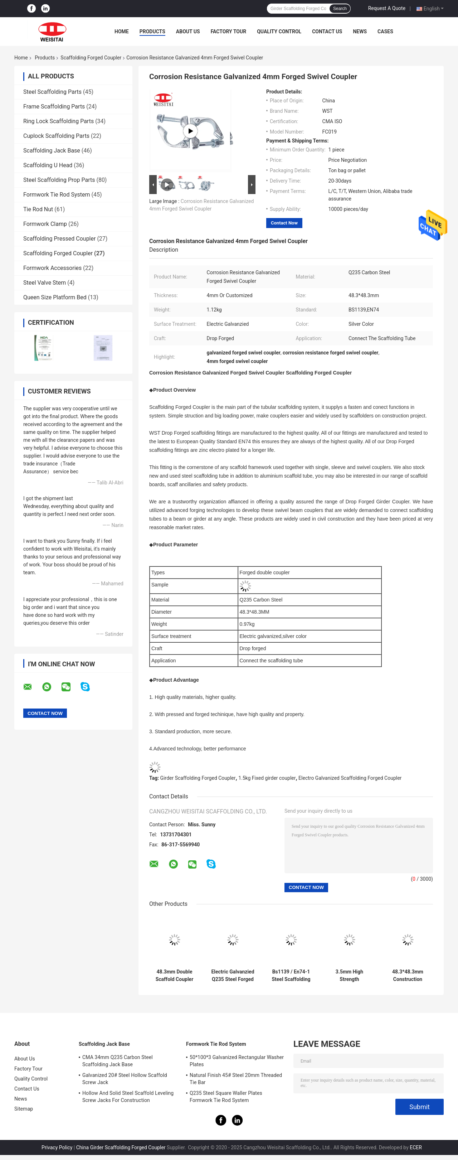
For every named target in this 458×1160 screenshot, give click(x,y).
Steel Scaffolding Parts (52, 91)
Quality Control (279, 31)
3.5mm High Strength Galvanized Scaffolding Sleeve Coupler (349, 975)
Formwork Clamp (45, 224)
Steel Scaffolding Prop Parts (59, 180)
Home (121, 31)
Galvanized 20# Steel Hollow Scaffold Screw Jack (124, 1078)
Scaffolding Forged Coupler (90, 58)
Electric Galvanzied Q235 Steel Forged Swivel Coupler (232, 975)
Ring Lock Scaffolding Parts (58, 121)
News (360, 31)
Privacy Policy (57, 1147)
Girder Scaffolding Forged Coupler (198, 778)
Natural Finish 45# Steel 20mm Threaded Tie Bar (236, 1078)
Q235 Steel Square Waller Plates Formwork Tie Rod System (226, 1096)
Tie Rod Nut (38, 209)
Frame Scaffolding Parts (54, 106)
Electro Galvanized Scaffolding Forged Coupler (349, 778)
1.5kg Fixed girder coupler (267, 778)
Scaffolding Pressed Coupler (59, 238)
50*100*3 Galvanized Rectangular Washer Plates (237, 1060)
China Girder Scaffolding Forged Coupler (121, 1147)
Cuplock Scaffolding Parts (56, 135)
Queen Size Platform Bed (55, 297)
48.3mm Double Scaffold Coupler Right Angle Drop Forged (174, 975)
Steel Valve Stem (44, 282)
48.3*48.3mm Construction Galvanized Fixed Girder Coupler (408, 975)
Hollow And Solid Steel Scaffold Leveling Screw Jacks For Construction (128, 1096)
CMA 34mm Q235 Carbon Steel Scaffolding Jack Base (117, 1060)
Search (340, 8)
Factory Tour (229, 31)
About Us (188, 31)
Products (152, 31)
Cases (385, 31)
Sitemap (23, 1109)
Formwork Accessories (52, 268)
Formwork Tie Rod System (56, 194)
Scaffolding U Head (47, 165)
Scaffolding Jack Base (51, 150)
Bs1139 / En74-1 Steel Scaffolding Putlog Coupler (291, 975)
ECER (416, 1147)
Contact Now (284, 223)
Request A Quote (386, 8)
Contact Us (327, 31)
